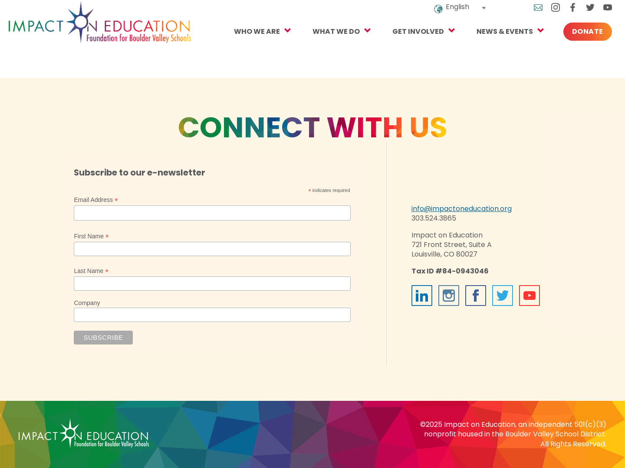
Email (528, 13)
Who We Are (247, 48)
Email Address (96, 200)
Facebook (563, 13)
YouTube (597, 13)
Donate (577, 48)
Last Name (91, 271)
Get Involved (408, 48)
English (447, 12)
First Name (91, 236)
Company (87, 302)
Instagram (545, 13)
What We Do (326, 48)
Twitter (580, 13)
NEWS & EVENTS (495, 48)
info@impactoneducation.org (461, 209)
